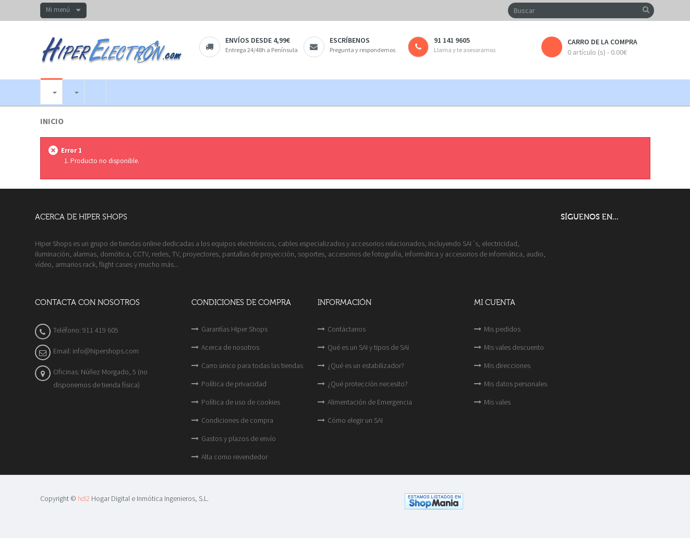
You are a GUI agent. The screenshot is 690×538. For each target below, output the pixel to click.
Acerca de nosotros (230, 347)
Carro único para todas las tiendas (252, 365)
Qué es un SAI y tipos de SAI (368, 347)
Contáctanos (347, 329)
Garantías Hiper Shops (234, 329)
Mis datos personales (515, 383)
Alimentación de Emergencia (370, 402)
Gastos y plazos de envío (238, 438)
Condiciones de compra (237, 420)
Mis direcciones (507, 365)
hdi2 (84, 498)
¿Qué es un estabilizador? (366, 365)
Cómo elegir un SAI (355, 420)
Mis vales (497, 402)
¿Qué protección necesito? (368, 383)
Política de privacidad (234, 383)
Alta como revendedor (234, 456)
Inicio (52, 121)
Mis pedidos (502, 329)
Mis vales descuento (514, 347)
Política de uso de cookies (240, 402)
